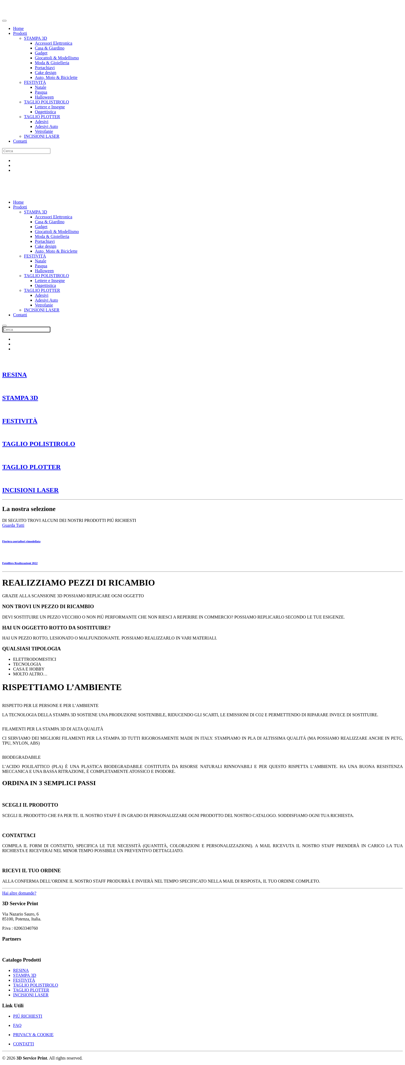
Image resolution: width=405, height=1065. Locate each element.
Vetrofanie (44, 131)
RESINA (14, 374)
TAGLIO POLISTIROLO (46, 102)
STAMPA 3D (35, 38)
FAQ (17, 1025)
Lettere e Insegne (50, 107)
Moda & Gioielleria (52, 62)
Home (18, 28)
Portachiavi (45, 67)
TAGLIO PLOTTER (42, 116)
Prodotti (20, 33)
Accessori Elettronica (53, 43)
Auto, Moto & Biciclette (56, 77)
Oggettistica (45, 111)
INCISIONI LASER (41, 136)
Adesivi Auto (46, 126)
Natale (40, 87)
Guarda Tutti (13, 525)
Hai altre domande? (19, 893)
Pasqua (41, 92)
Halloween (44, 97)
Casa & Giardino (49, 48)
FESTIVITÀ (35, 82)
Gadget (41, 53)
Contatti (20, 141)
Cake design (45, 72)
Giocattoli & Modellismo (57, 58)
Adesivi (41, 121)
